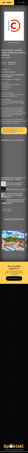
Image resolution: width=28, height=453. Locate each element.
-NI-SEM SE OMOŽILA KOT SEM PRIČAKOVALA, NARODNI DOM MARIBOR (14, 195)
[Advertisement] (14, 159)
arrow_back (2, 7)
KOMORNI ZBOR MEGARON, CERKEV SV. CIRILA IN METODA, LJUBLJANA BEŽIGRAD (15, 201)
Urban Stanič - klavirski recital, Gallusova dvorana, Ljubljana (14, 183)
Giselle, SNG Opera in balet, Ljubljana (16, 189)
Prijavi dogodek (6, 210)
